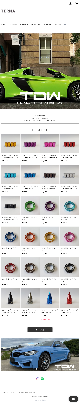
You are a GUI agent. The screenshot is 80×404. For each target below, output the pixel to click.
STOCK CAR (35, 25)
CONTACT (24, 25)
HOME (3, 25)
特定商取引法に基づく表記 (27, 392)
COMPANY (47, 25)
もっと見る (40, 330)
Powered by (40, 400)
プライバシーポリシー (9, 392)
